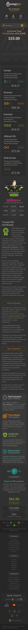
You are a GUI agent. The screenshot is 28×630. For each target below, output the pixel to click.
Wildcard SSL (14, 583)
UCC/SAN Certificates (14, 585)
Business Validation (14, 579)
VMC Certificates (14, 589)
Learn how (11, 492)
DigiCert (14, 559)
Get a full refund (14, 458)
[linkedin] (17, 615)
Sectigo (14, 567)
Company (14, 536)
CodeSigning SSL (14, 587)
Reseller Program (14, 542)
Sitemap (14, 551)
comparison (5, 357)
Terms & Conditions (14, 547)
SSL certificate (7, 404)
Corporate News (14, 545)
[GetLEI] (14, 471)
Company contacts (14, 549)
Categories (14, 574)
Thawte (14, 569)
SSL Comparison (14, 349)
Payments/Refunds (14, 544)
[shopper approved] (19, 611)
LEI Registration (14, 503)
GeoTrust (14, 563)
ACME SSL (14, 445)
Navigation (7, 25)
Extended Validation (14, 581)
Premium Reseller (14, 316)
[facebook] (10, 611)
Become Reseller (14, 303)
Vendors (14, 556)
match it (5, 423)
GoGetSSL (14, 561)
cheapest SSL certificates (10, 247)
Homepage (14, 540)
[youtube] (12, 615)
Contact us (14, 195)
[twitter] (15, 611)
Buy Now (21, 81)
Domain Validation (14, 577)
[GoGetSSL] (14, 4)
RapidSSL (14, 565)
